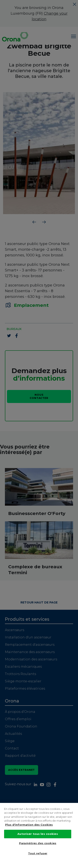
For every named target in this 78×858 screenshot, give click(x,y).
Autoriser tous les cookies (37, 841)
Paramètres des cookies (37, 851)
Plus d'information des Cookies (29, 832)
